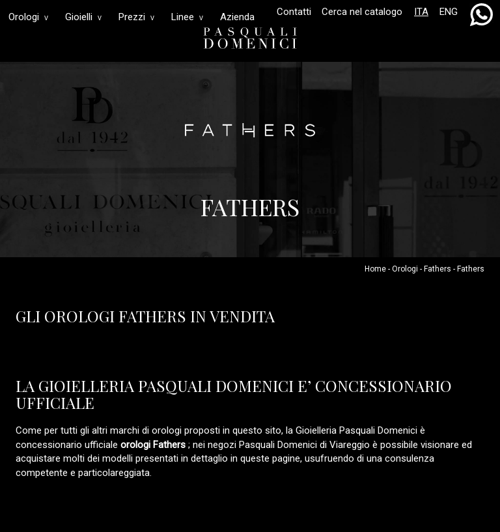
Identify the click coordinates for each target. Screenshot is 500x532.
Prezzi (136, 17)
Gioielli (83, 17)
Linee (187, 17)
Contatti (294, 12)
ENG (448, 12)
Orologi (28, 17)
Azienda (237, 17)
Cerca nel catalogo (362, 12)
